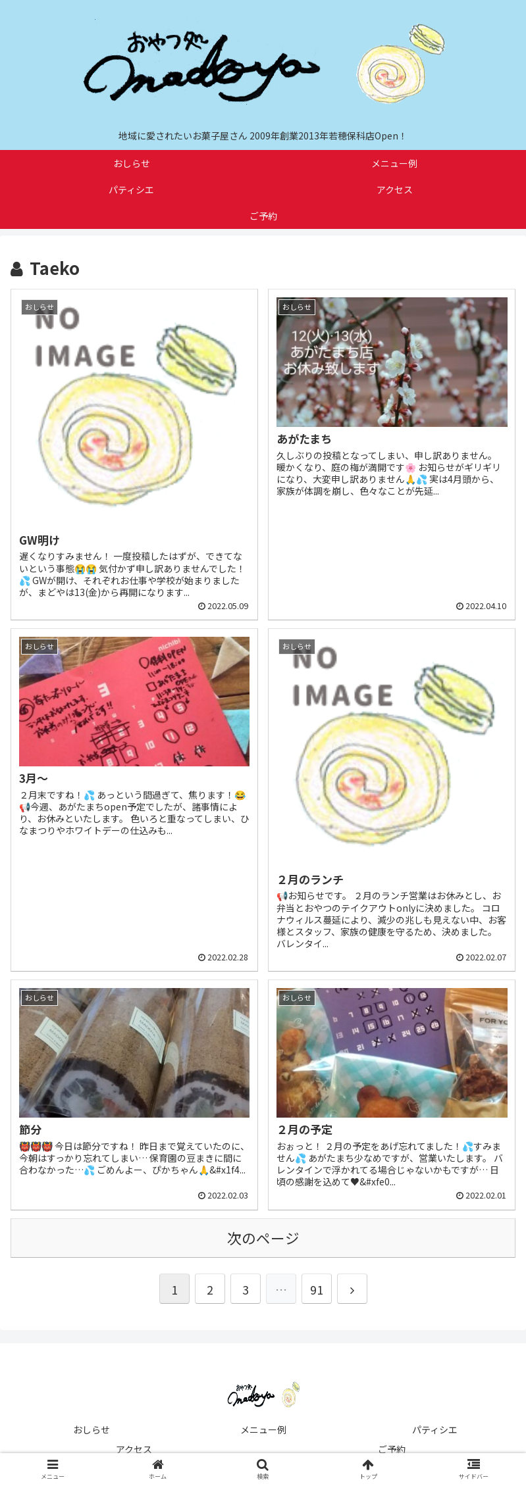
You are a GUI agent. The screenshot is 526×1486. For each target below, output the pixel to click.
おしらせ (91, 1429)
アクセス (134, 1449)
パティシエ (435, 1429)
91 (316, 1289)
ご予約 (392, 1449)
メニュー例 (263, 1429)
